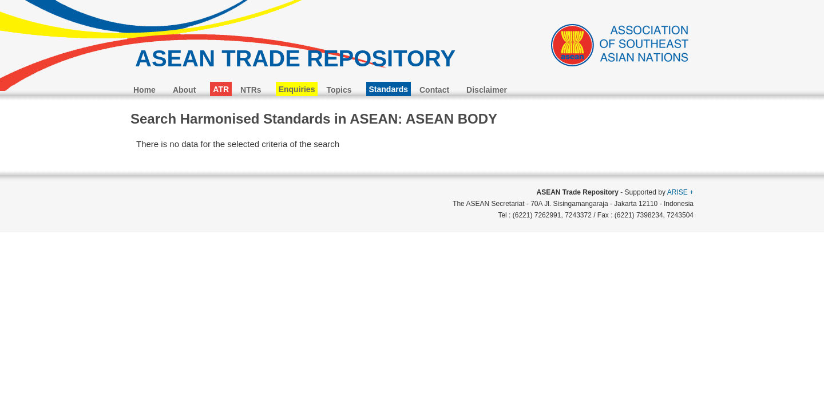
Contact (434, 89)
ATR (221, 89)
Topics (338, 89)
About (184, 89)
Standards (388, 89)
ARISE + (680, 192)
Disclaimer (486, 89)
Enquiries (297, 89)
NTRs (251, 89)
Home (144, 89)
